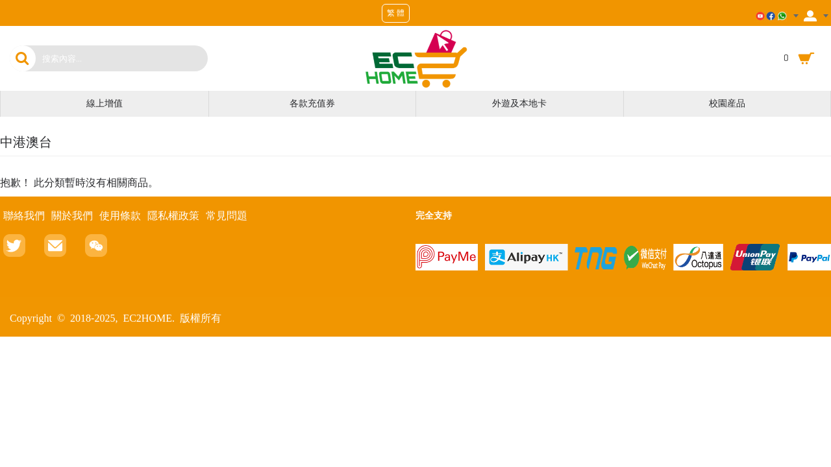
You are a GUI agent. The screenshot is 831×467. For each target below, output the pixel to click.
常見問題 (226, 216)
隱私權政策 (173, 216)
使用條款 (120, 216)
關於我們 (72, 216)
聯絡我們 (24, 216)
